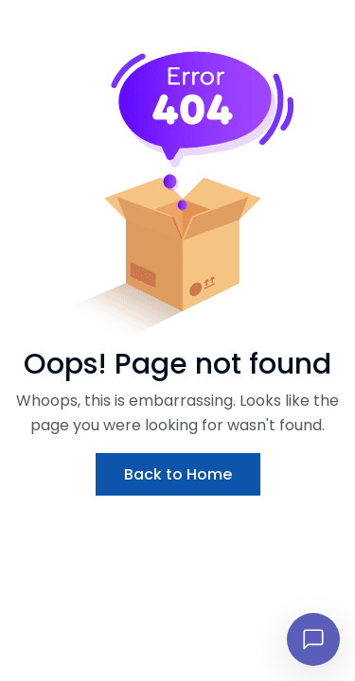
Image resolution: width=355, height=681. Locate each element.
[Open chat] (313, 639)
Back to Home (178, 474)
